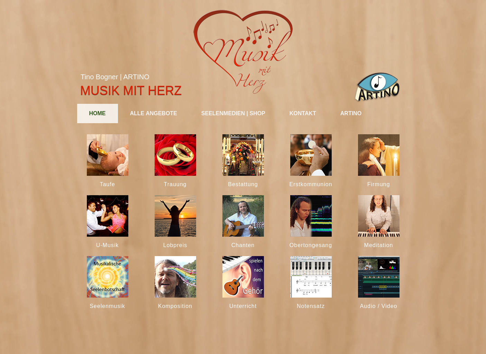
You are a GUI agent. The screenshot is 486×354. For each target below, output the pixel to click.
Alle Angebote (153, 113)
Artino (350, 113)
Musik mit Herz (131, 90)
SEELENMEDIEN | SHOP (233, 113)
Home (97, 113)
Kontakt (303, 113)
